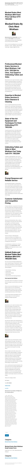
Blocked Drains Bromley (13, 400)
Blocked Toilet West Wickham (9, 406)
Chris (6, 395)
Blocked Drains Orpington (10, 402)
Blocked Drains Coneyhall (8, 401)
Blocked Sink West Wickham (12, 405)
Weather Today (7, 385)
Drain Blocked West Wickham (8, 408)
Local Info (6, 388)
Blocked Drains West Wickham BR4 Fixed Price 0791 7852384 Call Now (14, 3)
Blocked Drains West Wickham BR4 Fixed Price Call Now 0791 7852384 (13, 15)
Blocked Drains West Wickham (10, 396)
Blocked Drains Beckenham (11, 399)
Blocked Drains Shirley (11, 403)
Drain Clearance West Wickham (9, 410)
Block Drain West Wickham (9, 397)
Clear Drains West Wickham (12, 407)
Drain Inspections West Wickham (12, 412)
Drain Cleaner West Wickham (12, 409)
